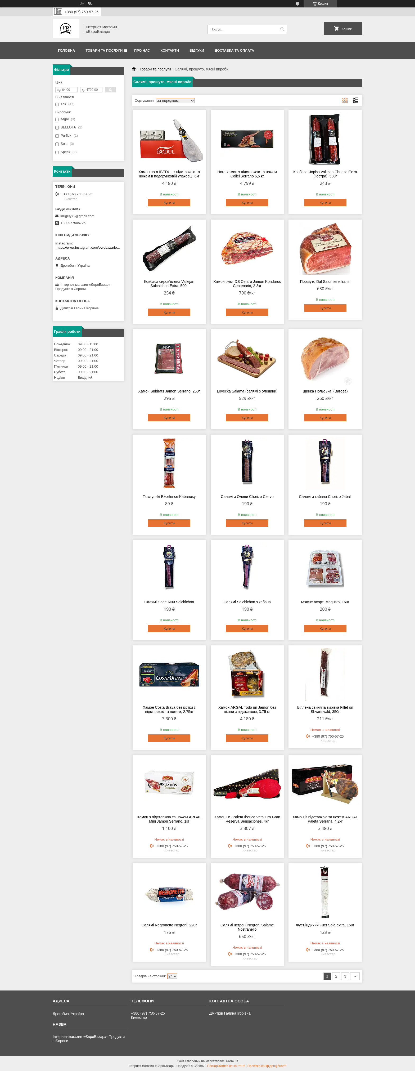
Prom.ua (232, 1061)
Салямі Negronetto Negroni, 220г (169, 925)
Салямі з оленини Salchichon (169, 602)
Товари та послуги (104, 50)
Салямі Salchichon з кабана (247, 602)
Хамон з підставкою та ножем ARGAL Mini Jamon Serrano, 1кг (169, 819)
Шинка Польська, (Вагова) (325, 391)
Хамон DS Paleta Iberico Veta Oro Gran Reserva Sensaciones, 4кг (247, 819)
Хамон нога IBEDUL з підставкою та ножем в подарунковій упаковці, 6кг (169, 174)
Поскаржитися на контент (226, 1066)
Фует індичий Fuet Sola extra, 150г (325, 925)
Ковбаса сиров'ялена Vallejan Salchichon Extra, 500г (169, 283)
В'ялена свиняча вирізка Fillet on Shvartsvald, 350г (325, 709)
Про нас (142, 50)
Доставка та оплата (234, 50)
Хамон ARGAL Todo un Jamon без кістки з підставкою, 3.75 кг (247, 709)
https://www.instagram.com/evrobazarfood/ (89, 247)
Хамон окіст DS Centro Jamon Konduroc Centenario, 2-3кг (247, 283)
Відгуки (197, 50)
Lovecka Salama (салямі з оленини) (247, 391)
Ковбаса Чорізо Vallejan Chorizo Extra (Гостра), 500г (325, 174)
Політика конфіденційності (267, 1066)
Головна (66, 50)
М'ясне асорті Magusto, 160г (325, 602)
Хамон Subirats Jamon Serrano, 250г (169, 391)
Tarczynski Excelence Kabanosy (169, 496)
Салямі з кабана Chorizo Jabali (325, 496)
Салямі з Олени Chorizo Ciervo (247, 496)
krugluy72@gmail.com (77, 216)
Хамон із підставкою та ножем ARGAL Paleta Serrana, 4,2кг (325, 819)
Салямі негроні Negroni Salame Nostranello (247, 927)
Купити (169, 203)
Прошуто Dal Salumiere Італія (325, 281)
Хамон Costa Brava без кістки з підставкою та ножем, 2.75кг (169, 709)
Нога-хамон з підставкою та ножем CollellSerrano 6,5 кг (247, 174)
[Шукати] (282, 29)
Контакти (170, 50)
